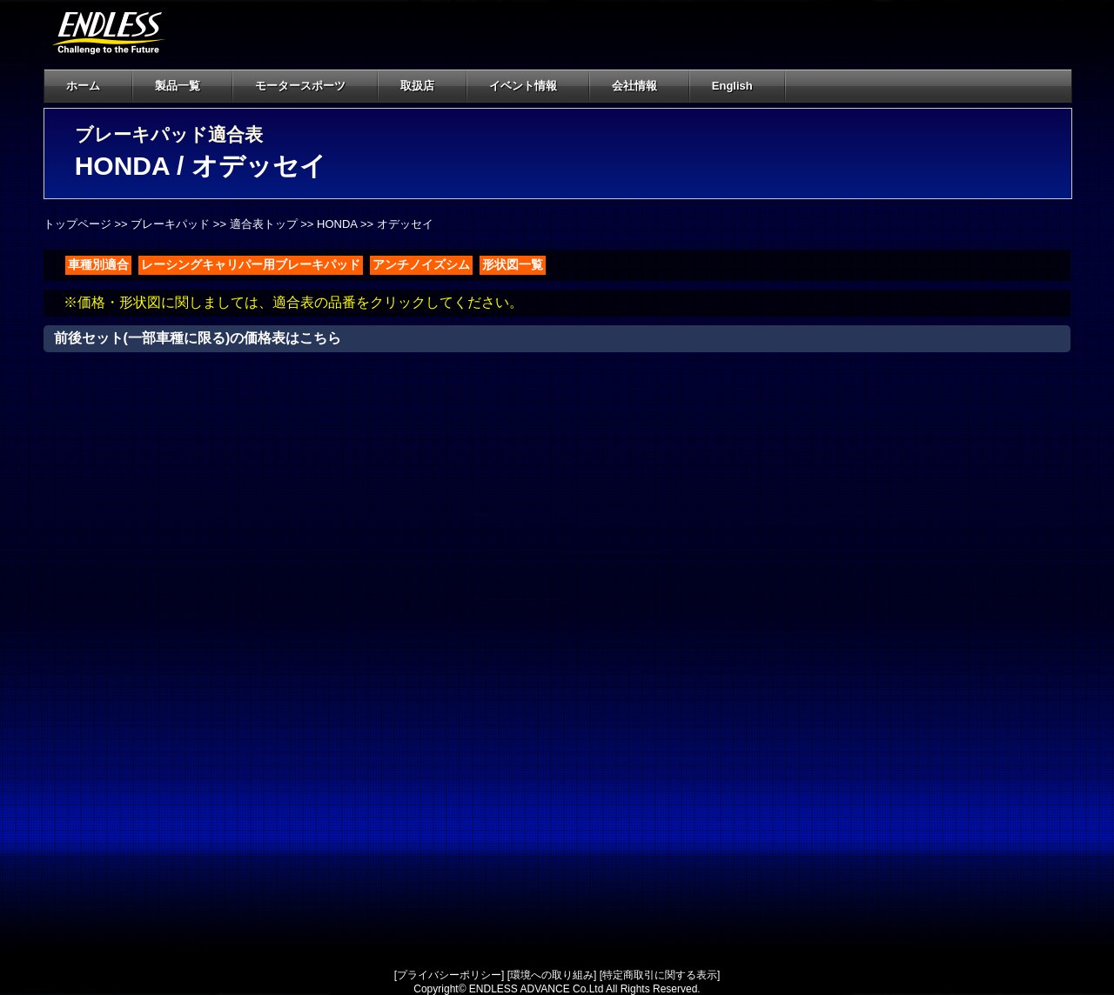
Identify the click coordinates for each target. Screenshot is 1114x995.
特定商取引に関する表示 (659, 975)
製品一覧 (177, 85)
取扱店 (427, 85)
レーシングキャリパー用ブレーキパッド (250, 264)
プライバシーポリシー (449, 975)
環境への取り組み (552, 975)
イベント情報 (523, 85)
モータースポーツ (300, 85)
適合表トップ (264, 223)
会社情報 (644, 85)
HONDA (337, 223)
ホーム (83, 85)
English (732, 85)
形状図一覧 (512, 264)
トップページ (77, 223)
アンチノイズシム (421, 264)
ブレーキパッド (170, 223)
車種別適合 (98, 264)
